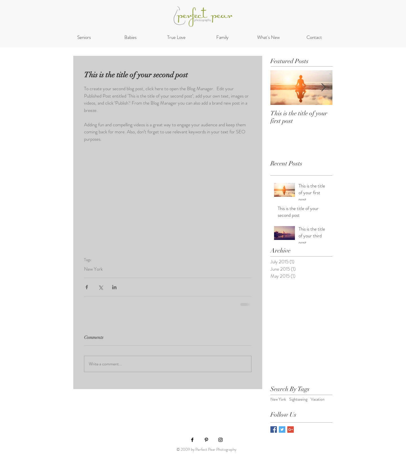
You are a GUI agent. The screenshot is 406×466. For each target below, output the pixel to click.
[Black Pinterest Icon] (206, 440)
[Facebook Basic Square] (273, 429)
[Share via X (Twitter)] (100, 287)
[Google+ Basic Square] (290, 429)
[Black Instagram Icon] (220, 440)
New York (93, 269)
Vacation (318, 399)
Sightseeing (298, 399)
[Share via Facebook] (86, 287)
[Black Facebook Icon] (192, 440)
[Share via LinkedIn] (114, 287)
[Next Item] (323, 87)
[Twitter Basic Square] (282, 429)
